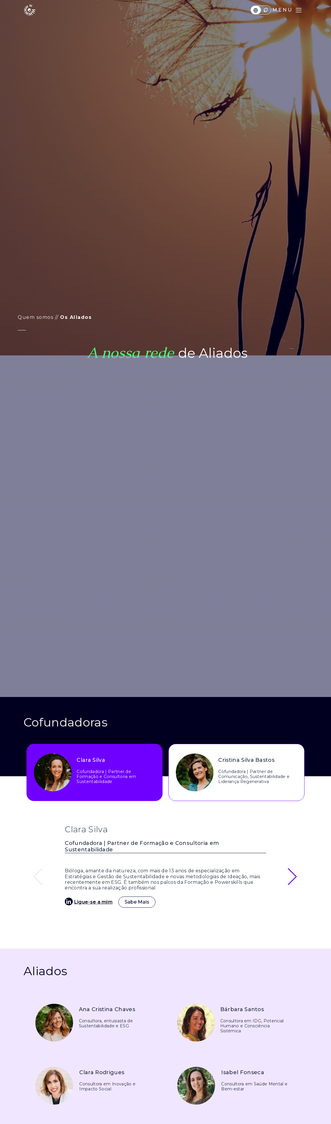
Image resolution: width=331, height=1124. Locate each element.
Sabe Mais (137, 902)
